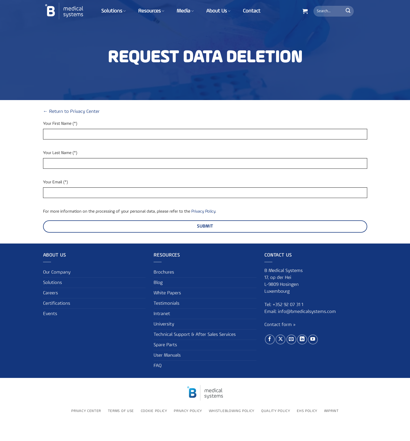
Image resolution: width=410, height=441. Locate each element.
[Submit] (348, 11)
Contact (251, 11)
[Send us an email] (291, 339)
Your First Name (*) (60, 124)
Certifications (56, 303)
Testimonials (166, 303)
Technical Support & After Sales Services (195, 334)
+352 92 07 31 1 (289, 304)
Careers (50, 293)
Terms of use (121, 411)
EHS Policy (307, 411)
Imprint (331, 411)
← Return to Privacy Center (71, 111)
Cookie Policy (154, 411)
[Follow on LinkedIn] (302, 339)
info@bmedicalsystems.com (307, 311)
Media (185, 11)
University (164, 324)
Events (50, 313)
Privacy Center (86, 411)
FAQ (158, 365)
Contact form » (279, 324)
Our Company (56, 272)
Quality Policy (275, 411)
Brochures (164, 272)
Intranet (162, 313)
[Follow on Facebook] (270, 339)
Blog (158, 282)
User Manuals (167, 355)
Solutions (113, 11)
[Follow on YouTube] (313, 339)
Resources (151, 11)
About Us (218, 11)
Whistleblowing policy (231, 411)
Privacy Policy (203, 211)
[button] (305, 11)
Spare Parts (165, 345)
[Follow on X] (280, 339)
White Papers (167, 293)
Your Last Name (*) (60, 153)
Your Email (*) (55, 182)
